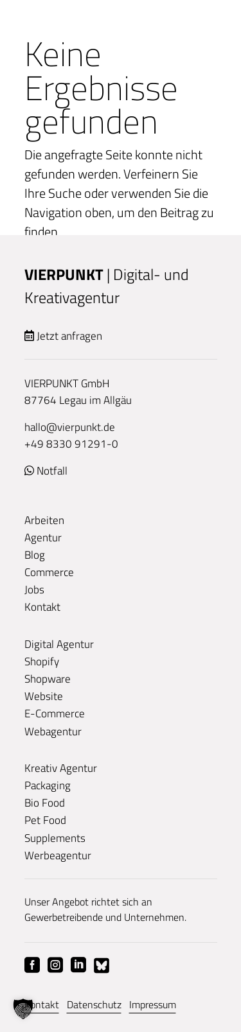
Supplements (54, 838)
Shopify (41, 661)
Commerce (49, 572)
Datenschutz (94, 1004)
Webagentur (53, 731)
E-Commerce (54, 713)
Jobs (34, 589)
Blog (34, 555)
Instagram (55, 965)
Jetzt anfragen (69, 336)
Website (43, 696)
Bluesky (101, 965)
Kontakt (42, 607)
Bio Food (44, 802)
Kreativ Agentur (60, 768)
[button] (23, 1009)
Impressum (152, 1004)
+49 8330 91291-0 (71, 443)
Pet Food (45, 820)
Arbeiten (44, 520)
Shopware (47, 678)
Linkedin (78, 965)
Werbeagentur (57, 855)
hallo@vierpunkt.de (69, 427)
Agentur (43, 537)
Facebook (32, 965)
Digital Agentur (59, 644)
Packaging (47, 785)
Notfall (52, 470)
